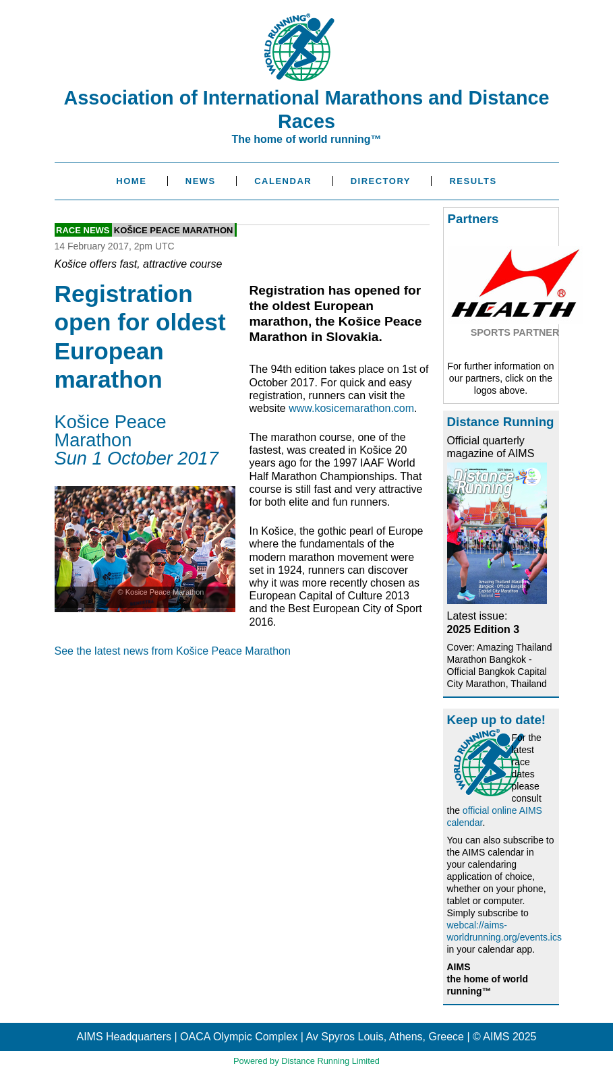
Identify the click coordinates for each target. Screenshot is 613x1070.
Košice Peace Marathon (173, 230)
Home (131, 181)
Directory (381, 181)
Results (472, 181)
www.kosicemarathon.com (351, 408)
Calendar (283, 181)
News (200, 181)
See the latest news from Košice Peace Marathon (173, 651)
